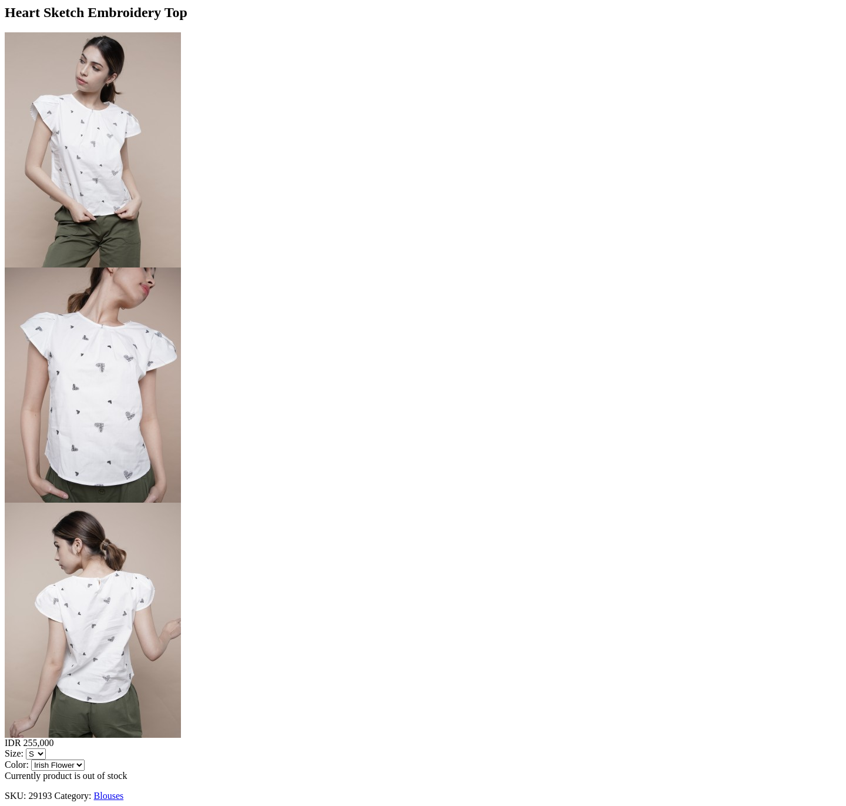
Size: (14, 753)
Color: (17, 765)
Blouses (109, 796)
